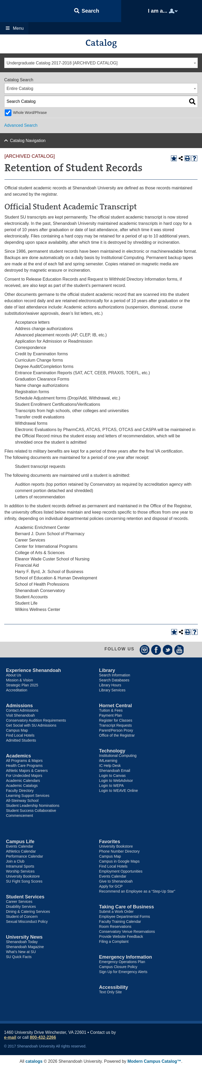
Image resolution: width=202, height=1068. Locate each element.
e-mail (10, 1037)
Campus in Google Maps (119, 861)
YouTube (179, 649)
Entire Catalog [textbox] (20, 88)
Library (107, 670)
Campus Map (17, 730)
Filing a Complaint (114, 942)
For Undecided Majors (24, 776)
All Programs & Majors (24, 761)
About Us (13, 675)
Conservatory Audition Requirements (36, 720)
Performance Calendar (24, 856)
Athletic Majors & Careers (27, 771)
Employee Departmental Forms (124, 917)
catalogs (34, 1061)
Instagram (144, 649)
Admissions (19, 705)
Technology (112, 751)
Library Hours (110, 685)
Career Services (19, 902)
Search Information (114, 675)
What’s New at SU (21, 952)
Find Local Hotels (20, 735)
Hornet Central (115, 705)
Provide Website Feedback (121, 937)
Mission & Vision (19, 680)
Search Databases (114, 680)
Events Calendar (19, 846)
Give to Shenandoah (116, 881)
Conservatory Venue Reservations (127, 932)
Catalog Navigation (28, 140)
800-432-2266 (43, 1037)
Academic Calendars (23, 781)
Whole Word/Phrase (30, 112)
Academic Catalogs (22, 786)
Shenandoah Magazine (25, 947)
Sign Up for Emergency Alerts (123, 972)
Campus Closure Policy (118, 967)
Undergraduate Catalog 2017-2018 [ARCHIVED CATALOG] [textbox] (62, 63)
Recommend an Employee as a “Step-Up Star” (137, 891)
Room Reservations (115, 927)
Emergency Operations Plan (122, 962)
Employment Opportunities (121, 871)
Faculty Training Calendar (120, 922)
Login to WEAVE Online (118, 791)
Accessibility (113, 987)
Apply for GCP (111, 886)
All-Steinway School (22, 801)
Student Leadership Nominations (32, 806)
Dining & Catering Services (28, 912)
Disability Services (21, 907)
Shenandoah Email (114, 771)
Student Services (25, 897)
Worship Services (20, 871)
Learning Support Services (27, 796)
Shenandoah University (26, 11)
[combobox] (101, 63)
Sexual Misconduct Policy (27, 922)
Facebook (156, 649)
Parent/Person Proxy (116, 730)
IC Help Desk (110, 766)
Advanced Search (20, 125)
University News (24, 937)
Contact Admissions (22, 710)
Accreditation (16, 690)
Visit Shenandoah (20, 715)
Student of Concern (22, 917)
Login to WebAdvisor (116, 781)
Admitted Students (21, 740)
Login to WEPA (111, 786)
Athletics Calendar (21, 851)
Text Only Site (110, 992)
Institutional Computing (118, 756)
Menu (14, 28)
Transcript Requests (115, 725)
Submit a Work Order (116, 912)
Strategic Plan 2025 (22, 685)
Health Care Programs (24, 766)
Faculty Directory (20, 791)
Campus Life (20, 841)
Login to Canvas (112, 776)
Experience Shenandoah (33, 670)
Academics (18, 756)
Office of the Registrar (117, 735)
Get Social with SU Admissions (31, 725)
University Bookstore (23, 876)
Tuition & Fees (111, 710)
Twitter (167, 649)
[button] (86, 11)
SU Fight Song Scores (24, 881)
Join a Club (15, 861)
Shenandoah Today (22, 942)
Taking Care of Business (126, 907)
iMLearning (108, 761)
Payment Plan (110, 715)
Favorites (109, 841)
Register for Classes (115, 720)
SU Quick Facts (19, 957)
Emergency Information (125, 957)
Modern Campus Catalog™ (154, 1061)
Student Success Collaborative (31, 811)
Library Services (112, 690)
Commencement (19, 816)
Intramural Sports (20, 866)
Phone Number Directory (119, 851)
